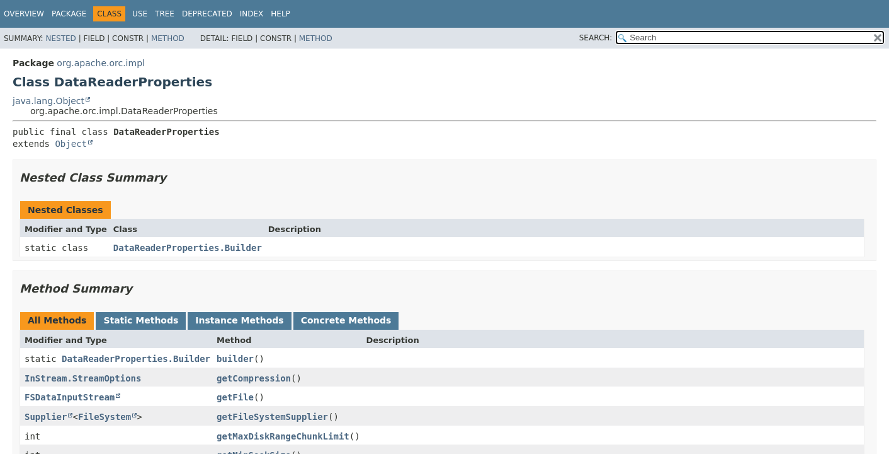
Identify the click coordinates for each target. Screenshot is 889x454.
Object (71, 144)
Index (252, 13)
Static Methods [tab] (140, 320)
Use (139, 13)
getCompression (254, 378)
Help (280, 13)
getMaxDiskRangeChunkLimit (283, 436)
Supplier (46, 417)
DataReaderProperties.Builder (187, 248)
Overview (24, 13)
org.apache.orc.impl (101, 63)
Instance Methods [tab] (239, 320)
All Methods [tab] (57, 320)
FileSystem (104, 417)
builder (235, 359)
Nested (60, 38)
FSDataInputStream (70, 397)
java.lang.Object (48, 101)
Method (167, 38)
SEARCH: (596, 37)
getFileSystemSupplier (272, 417)
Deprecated (207, 13)
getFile (235, 397)
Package (69, 13)
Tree (164, 13)
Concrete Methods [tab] (346, 320)
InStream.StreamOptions (83, 378)
